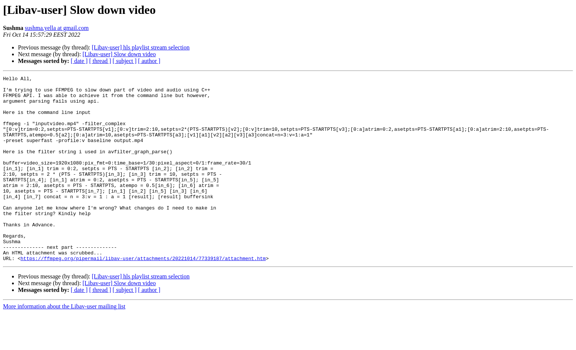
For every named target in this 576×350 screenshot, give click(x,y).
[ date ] (79, 61)
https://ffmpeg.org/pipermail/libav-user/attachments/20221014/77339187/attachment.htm (143, 295)
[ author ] (149, 61)
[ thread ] (100, 61)
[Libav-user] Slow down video (119, 54)
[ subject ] (125, 61)
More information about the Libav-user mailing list (64, 343)
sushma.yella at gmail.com (57, 28)
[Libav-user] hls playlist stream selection (140, 47)
